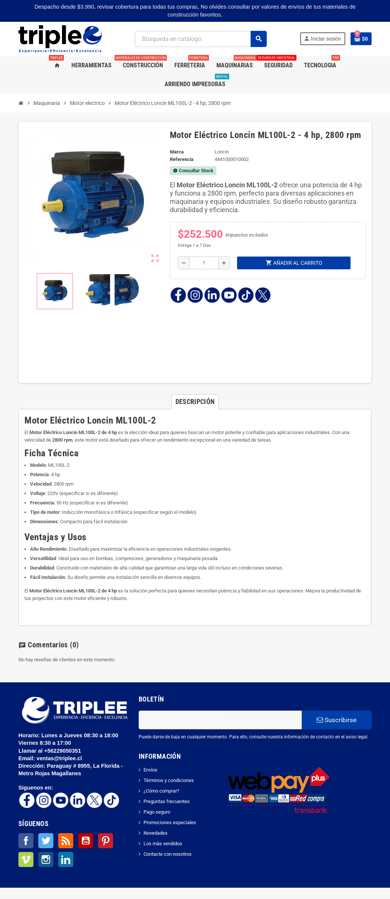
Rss (65, 840)
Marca (177, 152)
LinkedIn (65, 859)
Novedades (156, 833)
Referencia (181, 159)
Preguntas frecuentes (167, 801)
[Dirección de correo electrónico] (220, 720)
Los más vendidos (163, 843)
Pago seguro (157, 812)
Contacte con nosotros (168, 854)
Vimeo (25, 859)
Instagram (45, 859)
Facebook (25, 840)
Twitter (45, 840)
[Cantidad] (204, 263)
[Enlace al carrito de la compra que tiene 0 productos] (361, 38)
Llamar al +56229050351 (50, 751)
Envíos (150, 770)
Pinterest (105, 840)
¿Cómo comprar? (161, 791)
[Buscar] (200, 39)
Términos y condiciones (169, 780)
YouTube (85, 840)
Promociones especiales (170, 822)
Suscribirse (337, 720)
